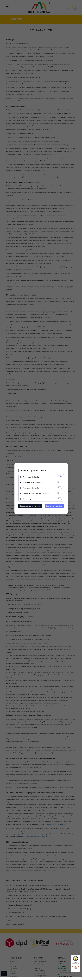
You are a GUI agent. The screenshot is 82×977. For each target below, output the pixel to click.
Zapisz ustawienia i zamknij (30, 506)
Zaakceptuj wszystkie (54, 506)
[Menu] (79, 956)
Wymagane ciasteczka (31, 477)
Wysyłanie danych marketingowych (36, 493)
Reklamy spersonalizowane (33, 499)
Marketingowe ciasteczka (32, 482)
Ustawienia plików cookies (32, 470)
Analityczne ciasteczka (31, 488)
